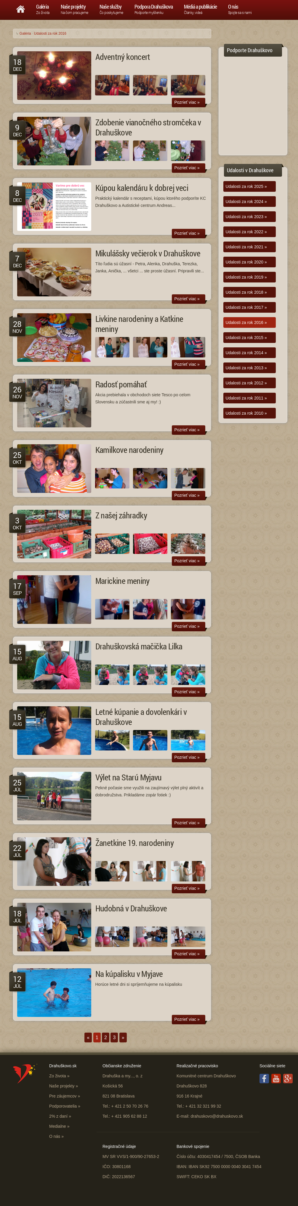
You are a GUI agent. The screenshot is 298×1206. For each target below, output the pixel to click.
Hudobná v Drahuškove (131, 908)
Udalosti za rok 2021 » (246, 247)
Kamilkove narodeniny (129, 449)
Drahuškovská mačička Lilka (138, 646)
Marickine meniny (122, 580)
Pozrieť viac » (187, 102)
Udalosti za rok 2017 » (246, 307)
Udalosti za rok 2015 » (246, 337)
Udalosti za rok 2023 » (246, 216)
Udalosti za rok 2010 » (246, 413)
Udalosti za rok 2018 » (246, 292)
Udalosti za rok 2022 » (246, 231)
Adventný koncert (122, 56)
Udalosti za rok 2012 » (246, 383)
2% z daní (58, 1116)
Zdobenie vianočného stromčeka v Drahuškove (148, 127)
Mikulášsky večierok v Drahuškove (148, 253)
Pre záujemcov (63, 1096)
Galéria (25, 33)
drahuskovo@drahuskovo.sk (216, 1116)
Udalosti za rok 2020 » (246, 262)
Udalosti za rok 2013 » (246, 367)
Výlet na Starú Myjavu (128, 777)
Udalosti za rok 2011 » (246, 398)
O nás (54, 1136)
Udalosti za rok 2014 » (246, 352)
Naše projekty (62, 1086)
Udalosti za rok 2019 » (246, 277)
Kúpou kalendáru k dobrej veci (141, 187)
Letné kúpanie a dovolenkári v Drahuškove (141, 716)
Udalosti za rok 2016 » (246, 322)
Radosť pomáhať (121, 384)
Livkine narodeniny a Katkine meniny (139, 323)
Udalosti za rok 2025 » (246, 186)
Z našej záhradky (121, 515)
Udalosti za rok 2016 (50, 33)
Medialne (57, 1126)
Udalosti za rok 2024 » (246, 201)
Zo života (57, 1076)
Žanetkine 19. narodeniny (134, 842)
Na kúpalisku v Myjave (129, 973)
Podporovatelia (63, 1106)
